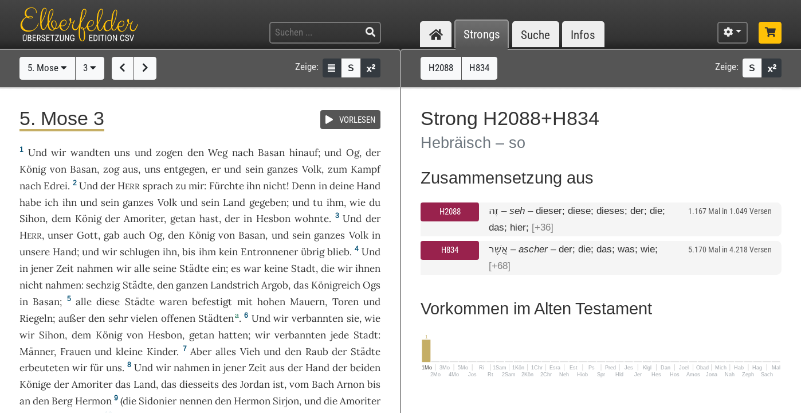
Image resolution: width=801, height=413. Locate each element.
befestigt (212, 301)
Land (234, 202)
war (252, 268)
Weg (217, 152)
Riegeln (36, 318)
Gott (87, 235)
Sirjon (286, 401)
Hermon (93, 401)
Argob (274, 285)
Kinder (161, 351)
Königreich (335, 285)
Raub (316, 351)
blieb (338, 252)
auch (134, 235)
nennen (196, 401)
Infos (583, 35)
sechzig (103, 285)
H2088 (450, 211)
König (32, 169)
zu (180, 186)
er (216, 169)
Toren (345, 301)
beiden (365, 367)
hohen (271, 301)
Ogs (371, 285)
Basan (271, 152)
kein (228, 252)
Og (352, 152)
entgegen (184, 169)
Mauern (307, 301)
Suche (535, 35)
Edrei (56, 186)
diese (108, 301)
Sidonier (157, 401)
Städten (216, 318)
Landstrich (234, 285)
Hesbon (273, 218)
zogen (169, 152)
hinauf (303, 152)
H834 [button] (479, 67)
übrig (312, 252)
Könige (35, 384)
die (328, 268)
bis (188, 252)
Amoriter (144, 218)
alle (142, 268)
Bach (323, 384)
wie (358, 202)
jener (42, 268)
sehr (118, 318)
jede (340, 335)
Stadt (303, 268)
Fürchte (226, 186)
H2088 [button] (441, 67)
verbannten (317, 318)
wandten (90, 152)
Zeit (65, 268)
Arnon (350, 384)
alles (225, 351)
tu (318, 202)
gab (112, 235)
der (232, 218)
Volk (311, 169)
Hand (368, 186)
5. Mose (47, 67)
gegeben (267, 202)
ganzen (192, 285)
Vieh (250, 351)
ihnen (367, 268)
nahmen (95, 268)
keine (276, 268)
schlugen (140, 252)
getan (182, 218)
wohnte (312, 218)
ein (219, 268)
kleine (129, 351)
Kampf (365, 169)
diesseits (199, 384)
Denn (304, 186)
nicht (274, 186)
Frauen (75, 351)
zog (111, 169)
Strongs (482, 35)
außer (71, 318)
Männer (36, 351)
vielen (144, 318)
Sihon (32, 218)
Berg (62, 401)
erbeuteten (44, 367)
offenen (178, 318)
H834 (449, 250)
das (168, 384)
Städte (194, 268)
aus (130, 169)
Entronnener (269, 252)
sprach (158, 186)
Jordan (255, 384)
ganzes (282, 169)
